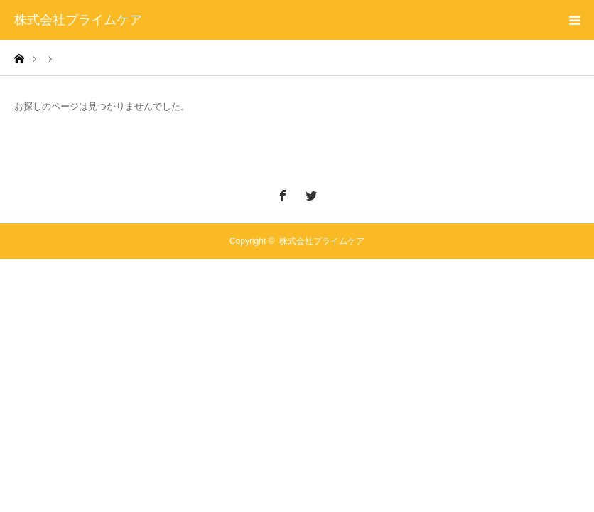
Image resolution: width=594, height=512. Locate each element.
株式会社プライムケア (78, 20)
